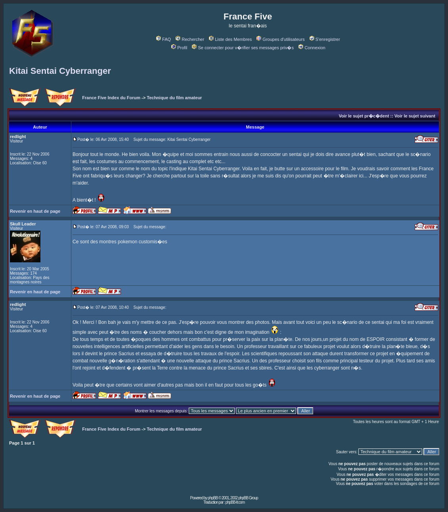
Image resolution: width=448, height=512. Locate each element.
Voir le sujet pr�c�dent (364, 116)
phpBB (213, 498)
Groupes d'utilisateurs (280, 39)
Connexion (312, 47)
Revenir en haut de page (35, 211)
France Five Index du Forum (111, 97)
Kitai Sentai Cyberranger (60, 71)
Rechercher (190, 39)
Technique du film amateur (174, 97)
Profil (179, 47)
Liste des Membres (230, 39)
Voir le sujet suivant (414, 116)
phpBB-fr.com (235, 502)
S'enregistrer (325, 39)
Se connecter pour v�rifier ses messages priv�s (242, 47)
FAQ (163, 39)
